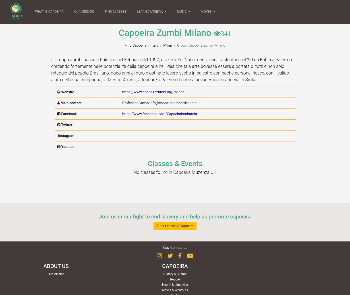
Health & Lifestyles (175, 285)
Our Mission (56, 274)
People (175, 279)
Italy (155, 45)
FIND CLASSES (115, 12)
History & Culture (175, 274)
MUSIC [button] (182, 12)
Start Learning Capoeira (175, 226)
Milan (167, 45)
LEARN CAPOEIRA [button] (150, 12)
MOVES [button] (206, 12)
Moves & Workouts (175, 290)
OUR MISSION (84, 12)
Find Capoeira (136, 45)
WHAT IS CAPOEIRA (49, 12)
